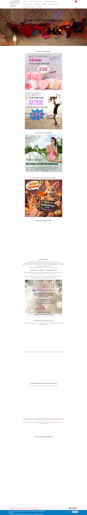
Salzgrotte (25, 2)
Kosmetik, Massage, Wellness (29, 7)
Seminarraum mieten (24, 508)
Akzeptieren (69, 511)
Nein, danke (75, 511)
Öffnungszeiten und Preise (50, 2)
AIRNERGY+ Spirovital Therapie (35, 1)
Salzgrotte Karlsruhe (13, 5)
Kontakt (17, 508)
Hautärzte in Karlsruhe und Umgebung (33, 509)
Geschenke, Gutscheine (54, 5)
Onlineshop (55, 418)
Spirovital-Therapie (54, 267)
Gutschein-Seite (60, 422)
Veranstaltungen (37, 5)
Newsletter (12, 508)
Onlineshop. (45, 423)
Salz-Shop (44, 5)
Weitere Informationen (38, 514)
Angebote (39, 6)
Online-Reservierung (27, 4)
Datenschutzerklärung (14, 509)
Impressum (22, 509)
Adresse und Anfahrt (34, 508)
